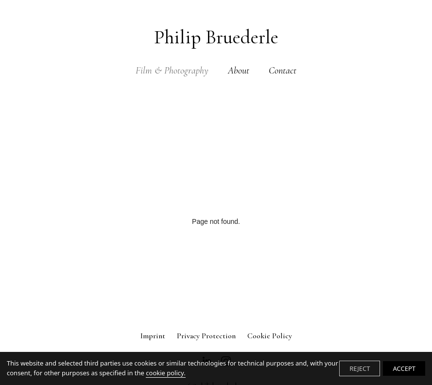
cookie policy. (165, 372)
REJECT (359, 368)
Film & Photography (172, 70)
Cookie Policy (269, 336)
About (238, 70)
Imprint (152, 336)
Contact (282, 70)
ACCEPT (404, 368)
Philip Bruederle (216, 37)
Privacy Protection (206, 336)
